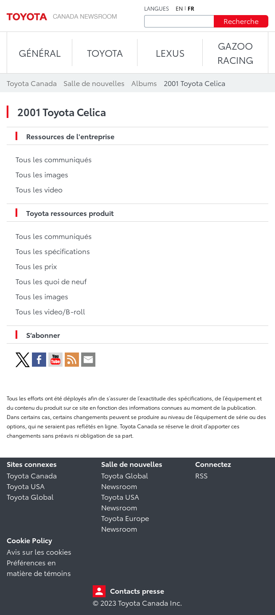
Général (40, 52)
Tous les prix (36, 266)
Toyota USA (26, 486)
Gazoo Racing (235, 52)
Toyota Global (30, 496)
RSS (201, 475)
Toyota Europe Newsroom (125, 523)
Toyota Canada (32, 475)
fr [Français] (191, 8)
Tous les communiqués (54, 159)
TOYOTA (105, 52)
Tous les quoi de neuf (51, 281)
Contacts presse (137, 590)
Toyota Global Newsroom (124, 480)
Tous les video (39, 189)
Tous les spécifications (53, 251)
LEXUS (170, 52)
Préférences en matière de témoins (39, 567)
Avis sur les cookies (39, 551)
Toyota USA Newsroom (120, 501)
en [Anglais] (179, 8)
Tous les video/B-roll (50, 311)
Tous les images (42, 174)
